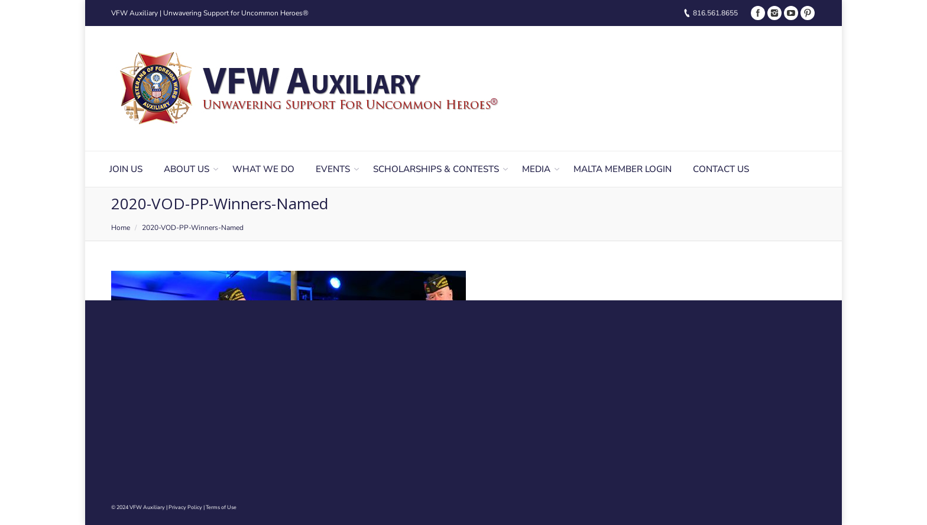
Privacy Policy (185, 507)
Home (120, 227)
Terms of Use (221, 507)
